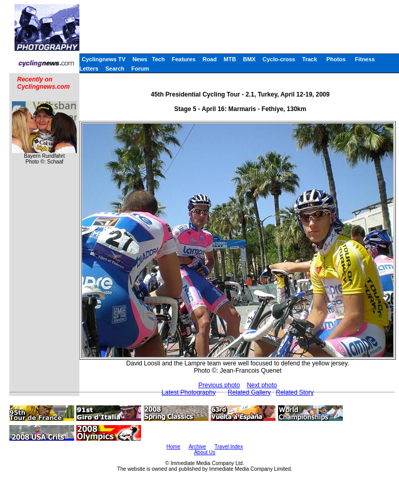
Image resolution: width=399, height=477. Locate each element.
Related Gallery (249, 392)
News (139, 59)
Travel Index (229, 446)
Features (184, 59)
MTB (230, 59)
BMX (249, 59)
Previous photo (219, 385)
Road (209, 59)
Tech (158, 59)
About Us (204, 452)
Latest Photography (189, 392)
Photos (336, 59)
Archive (197, 446)
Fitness (365, 59)
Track (309, 59)
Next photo (262, 385)
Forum (140, 68)
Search (115, 68)
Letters (89, 68)
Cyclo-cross (279, 59)
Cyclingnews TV (103, 59)
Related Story (295, 392)
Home (174, 446)
